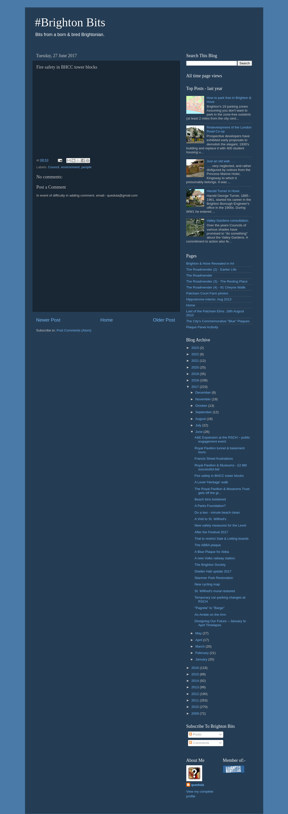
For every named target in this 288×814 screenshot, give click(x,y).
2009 (195, 713)
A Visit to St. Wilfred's (210, 519)
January (201, 659)
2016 (195, 668)
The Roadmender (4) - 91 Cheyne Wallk (216, 287)
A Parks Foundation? (209, 506)
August (201, 419)
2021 (195, 361)
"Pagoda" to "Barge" (209, 608)
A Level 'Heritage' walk (211, 482)
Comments (199, 743)
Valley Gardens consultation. (228, 220)
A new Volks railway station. (215, 558)
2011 (195, 700)
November (203, 399)
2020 (195, 367)
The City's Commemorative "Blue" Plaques (218, 321)
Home (106, 320)
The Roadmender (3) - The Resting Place (217, 281)
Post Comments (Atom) (74, 330)
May (199, 633)
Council (53, 167)
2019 (195, 374)
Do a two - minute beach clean (217, 512)
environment (70, 167)
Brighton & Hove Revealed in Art (210, 263)
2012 (195, 694)
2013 (195, 687)
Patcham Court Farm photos (207, 293)
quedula (197, 785)
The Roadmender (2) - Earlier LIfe (211, 269)
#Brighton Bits (70, 22)
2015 (195, 674)
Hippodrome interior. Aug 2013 (208, 299)
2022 (195, 354)
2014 (195, 681)
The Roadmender (199, 275)
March (200, 646)
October (201, 405)
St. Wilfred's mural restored (214, 591)
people (86, 167)
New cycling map (207, 584)
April (199, 640)
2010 (195, 707)
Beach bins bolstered (210, 499)
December (203, 392)
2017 (195, 387)
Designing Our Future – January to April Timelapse (220, 623)
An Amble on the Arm (210, 614)
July (198, 425)
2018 (195, 380)
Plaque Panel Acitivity (202, 327)
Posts (195, 734)
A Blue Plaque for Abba (211, 552)
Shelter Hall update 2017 (212, 571)
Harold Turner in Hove (223, 191)
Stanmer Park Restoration (213, 578)
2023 (195, 348)
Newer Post (48, 320)
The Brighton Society (209, 565)
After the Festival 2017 (211, 532)
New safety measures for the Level (220, 525)
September (204, 412)
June (199, 432)
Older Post (164, 320)
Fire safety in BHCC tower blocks (219, 476)
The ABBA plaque (207, 545)
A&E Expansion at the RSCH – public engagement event (222, 439)
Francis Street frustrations (213, 458)
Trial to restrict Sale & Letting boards (221, 538)
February (202, 653)
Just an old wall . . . (221, 161)
